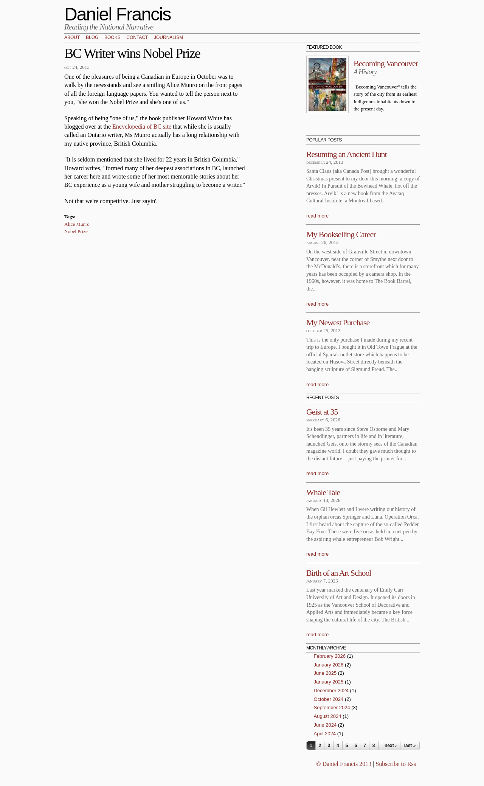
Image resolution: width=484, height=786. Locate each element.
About (72, 37)
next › (391, 745)
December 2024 (331, 690)
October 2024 (329, 699)
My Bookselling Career (340, 234)
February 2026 (330, 656)
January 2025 (329, 682)
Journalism (168, 37)
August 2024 (327, 716)
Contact (137, 37)
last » (410, 745)
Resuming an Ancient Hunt (346, 154)
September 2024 (332, 707)
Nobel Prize (76, 231)
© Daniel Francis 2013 (343, 764)
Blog (92, 37)
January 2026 (329, 665)
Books (112, 37)
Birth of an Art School (338, 573)
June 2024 (325, 725)
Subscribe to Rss (395, 764)
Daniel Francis (117, 14)
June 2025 (325, 673)
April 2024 (325, 733)
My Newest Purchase (337, 322)
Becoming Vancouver (386, 63)
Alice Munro (77, 224)
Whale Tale (323, 492)
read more (317, 216)
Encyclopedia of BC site (141, 126)
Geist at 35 (322, 411)
